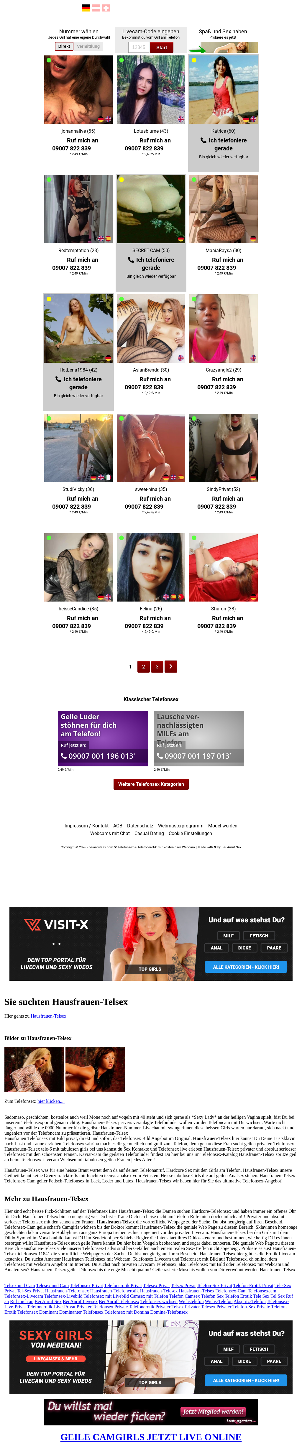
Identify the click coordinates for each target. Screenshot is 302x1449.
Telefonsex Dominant (37, 1312)
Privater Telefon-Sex (235, 1306)
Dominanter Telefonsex (81, 1312)
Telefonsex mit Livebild (106, 1296)
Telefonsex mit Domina (126, 1312)
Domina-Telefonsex (169, 1312)
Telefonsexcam (262, 1290)
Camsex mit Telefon (149, 1296)
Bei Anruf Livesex (80, 1301)
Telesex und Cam (52, 1285)
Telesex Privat (156, 1285)
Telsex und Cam (19, 1285)
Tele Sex (261, 1296)
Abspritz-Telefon (250, 1301)
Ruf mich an (21, 1301)
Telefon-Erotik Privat (253, 1285)
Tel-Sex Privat (30, 1290)
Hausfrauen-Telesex (159, 1290)
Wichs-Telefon (218, 1301)
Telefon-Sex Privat (214, 1285)
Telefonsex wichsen (159, 1301)
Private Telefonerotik (134, 1306)
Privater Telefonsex (95, 1306)
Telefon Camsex (184, 1296)
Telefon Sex (212, 1296)
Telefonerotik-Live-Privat (51, 1306)
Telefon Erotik (238, 1296)
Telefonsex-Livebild (63, 1296)
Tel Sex (277, 1296)
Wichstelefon (191, 1301)
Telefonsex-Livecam (23, 1296)
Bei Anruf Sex (48, 1301)
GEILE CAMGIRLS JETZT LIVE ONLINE (151, 1437)
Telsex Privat (183, 1285)
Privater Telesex (200, 1306)
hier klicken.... (51, 1101)
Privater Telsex (169, 1306)
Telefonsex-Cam (231, 1290)
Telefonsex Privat (86, 1285)
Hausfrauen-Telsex (48, 1015)
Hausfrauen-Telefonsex (67, 1290)
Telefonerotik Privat (123, 1285)
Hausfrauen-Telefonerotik (114, 1290)
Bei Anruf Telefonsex (119, 1301)
